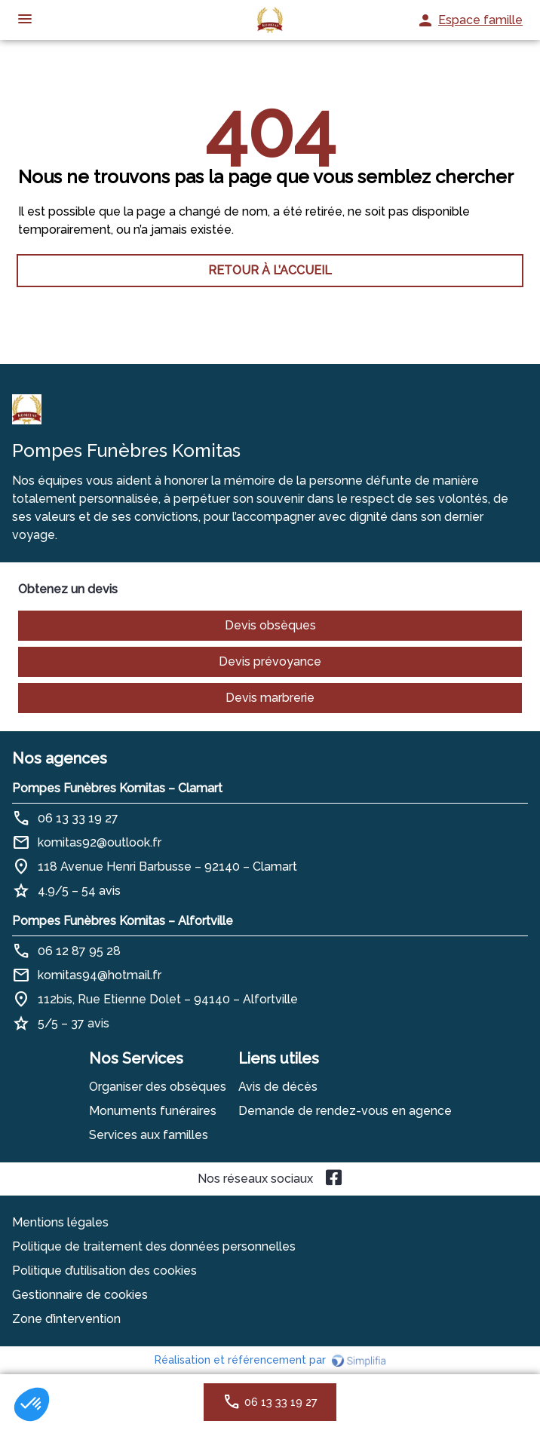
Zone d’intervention (66, 1319)
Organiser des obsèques (157, 1086)
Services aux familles (148, 1135)
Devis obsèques (270, 625)
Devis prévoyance (270, 661)
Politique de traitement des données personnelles (154, 1246)
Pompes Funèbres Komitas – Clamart (117, 788)
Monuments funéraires (152, 1111)
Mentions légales (60, 1222)
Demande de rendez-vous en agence (345, 1111)
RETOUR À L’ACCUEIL (270, 270)
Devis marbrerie (270, 698)
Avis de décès (278, 1086)
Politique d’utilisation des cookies (104, 1270)
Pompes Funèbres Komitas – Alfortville (122, 921)
